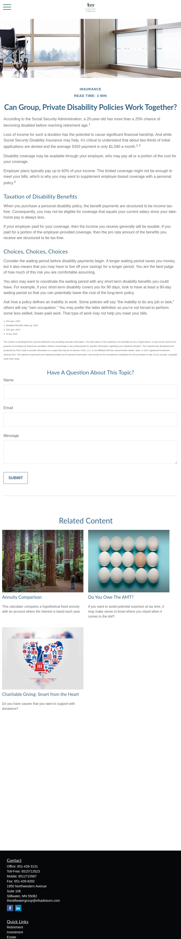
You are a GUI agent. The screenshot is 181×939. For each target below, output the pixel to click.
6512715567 (27, 876)
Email (8, 408)
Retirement (15, 927)
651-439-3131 (27, 866)
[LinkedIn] (18, 908)
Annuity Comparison (22, 597)
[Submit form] (16, 478)
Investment (15, 932)
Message (11, 436)
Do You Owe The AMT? (111, 597)
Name (9, 380)
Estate (11, 937)
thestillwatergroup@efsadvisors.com (33, 900)
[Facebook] (10, 908)
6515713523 (30, 871)
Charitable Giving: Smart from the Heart (40, 694)
